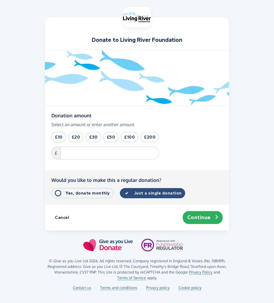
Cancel (62, 217)
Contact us (82, 287)
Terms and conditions (118, 287)
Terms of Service (131, 277)
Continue (202, 218)
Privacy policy (158, 287)
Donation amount (71, 115)
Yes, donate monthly (88, 193)
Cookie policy (189, 287)
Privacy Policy (200, 272)
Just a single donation (158, 193)
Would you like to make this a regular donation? (106, 180)
